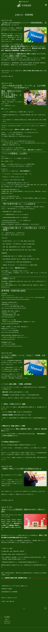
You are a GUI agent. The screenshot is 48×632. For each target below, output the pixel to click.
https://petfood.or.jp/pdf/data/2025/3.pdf (10, 323)
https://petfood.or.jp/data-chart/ (8, 316)
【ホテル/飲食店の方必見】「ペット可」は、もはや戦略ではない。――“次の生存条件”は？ (23, 87)
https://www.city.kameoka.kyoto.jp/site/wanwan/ (12, 346)
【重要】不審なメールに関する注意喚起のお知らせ (22, 469)
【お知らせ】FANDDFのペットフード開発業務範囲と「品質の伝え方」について (24, 24)
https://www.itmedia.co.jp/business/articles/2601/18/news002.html (16, 299)
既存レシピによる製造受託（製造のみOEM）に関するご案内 (23, 510)
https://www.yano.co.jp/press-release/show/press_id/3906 (14, 308)
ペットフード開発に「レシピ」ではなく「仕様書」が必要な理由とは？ (23, 356)
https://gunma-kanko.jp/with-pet (8, 339)
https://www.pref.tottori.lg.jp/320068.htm (10, 332)
